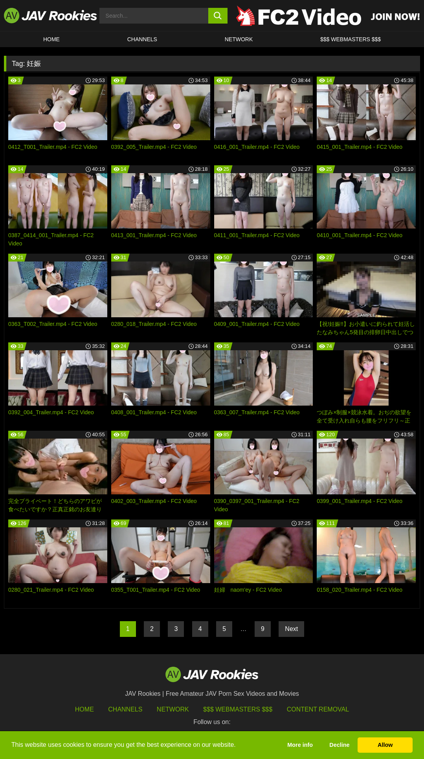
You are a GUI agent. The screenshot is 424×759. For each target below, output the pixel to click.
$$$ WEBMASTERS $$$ (350, 39)
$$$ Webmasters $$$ (237, 709)
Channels (142, 39)
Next (291, 628)
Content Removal (318, 709)
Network (239, 39)
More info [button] (300, 745)
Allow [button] (385, 745)
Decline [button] (339, 745)
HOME (51, 39)
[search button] (218, 16)
